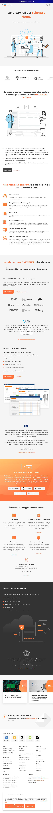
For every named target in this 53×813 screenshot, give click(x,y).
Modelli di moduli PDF (7, 748)
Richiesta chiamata (32, 782)
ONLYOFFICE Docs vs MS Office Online (10, 777)
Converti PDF (5, 765)
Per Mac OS (41, 488)
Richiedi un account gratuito (25, 759)
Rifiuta (9, 806)
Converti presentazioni (7, 763)
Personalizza (19, 806)
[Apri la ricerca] (47, 5)
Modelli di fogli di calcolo (8, 752)
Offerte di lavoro (22, 770)
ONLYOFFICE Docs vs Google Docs (10, 778)
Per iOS (37, 740)
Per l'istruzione (23, 746)
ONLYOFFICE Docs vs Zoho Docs (9, 780)
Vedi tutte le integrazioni (21, 291)
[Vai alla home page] (8, 5)
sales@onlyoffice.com (31, 718)
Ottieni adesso (8, 291)
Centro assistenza (39, 759)
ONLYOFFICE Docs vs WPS (8, 784)
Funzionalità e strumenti (24, 757)
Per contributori (22, 765)
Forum (37, 758)
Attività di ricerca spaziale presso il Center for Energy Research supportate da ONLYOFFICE (39, 698)
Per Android (30, 740)
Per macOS (22, 740)
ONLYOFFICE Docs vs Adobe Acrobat (10, 786)
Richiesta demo (39, 768)
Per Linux (28, 488)
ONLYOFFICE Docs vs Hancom (9, 787)
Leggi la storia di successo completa (26, 339)
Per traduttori (22, 767)
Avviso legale (38, 770)
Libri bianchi (38, 765)
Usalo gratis (7, 170)
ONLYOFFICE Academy (40, 761)
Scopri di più (16, 170)
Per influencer (22, 768)
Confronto (6, 774)
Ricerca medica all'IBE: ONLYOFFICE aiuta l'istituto (13, 696)
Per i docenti (21, 750)
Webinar (37, 763)
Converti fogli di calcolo (7, 761)
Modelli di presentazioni (8, 754)
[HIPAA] (37, 751)
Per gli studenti (22, 748)
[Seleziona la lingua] (50, 5)
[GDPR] (40, 751)
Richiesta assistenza (40, 767)
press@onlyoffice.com (39, 780)
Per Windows (15, 488)
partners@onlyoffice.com (42, 778)
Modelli (5, 746)
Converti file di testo (7, 760)
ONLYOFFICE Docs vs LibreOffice (9, 782)
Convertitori (6, 757)
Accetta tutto (30, 806)
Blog (4, 771)
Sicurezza (38, 746)
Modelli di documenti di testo (9, 750)
